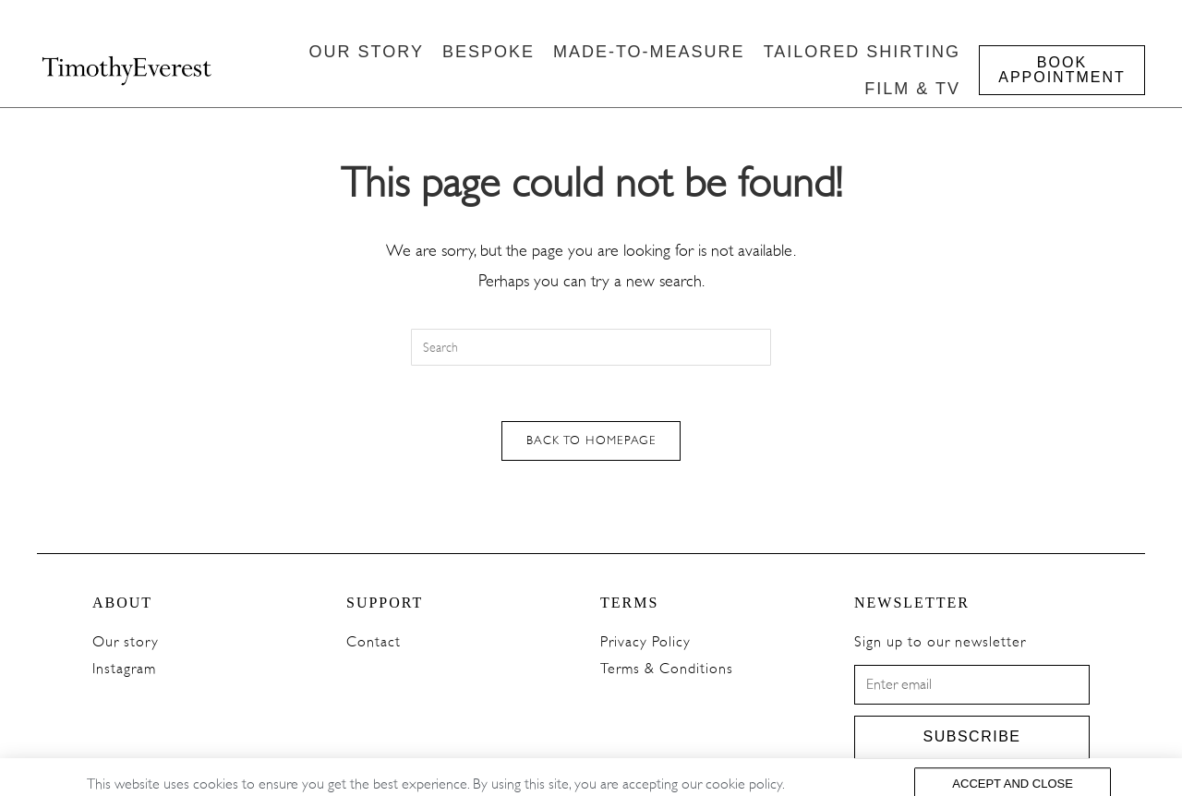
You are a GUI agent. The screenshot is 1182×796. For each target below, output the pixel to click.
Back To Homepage (591, 440)
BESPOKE (488, 51)
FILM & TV (912, 88)
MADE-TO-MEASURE (649, 51)
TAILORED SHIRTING (862, 51)
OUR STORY (366, 51)
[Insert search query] (591, 347)
